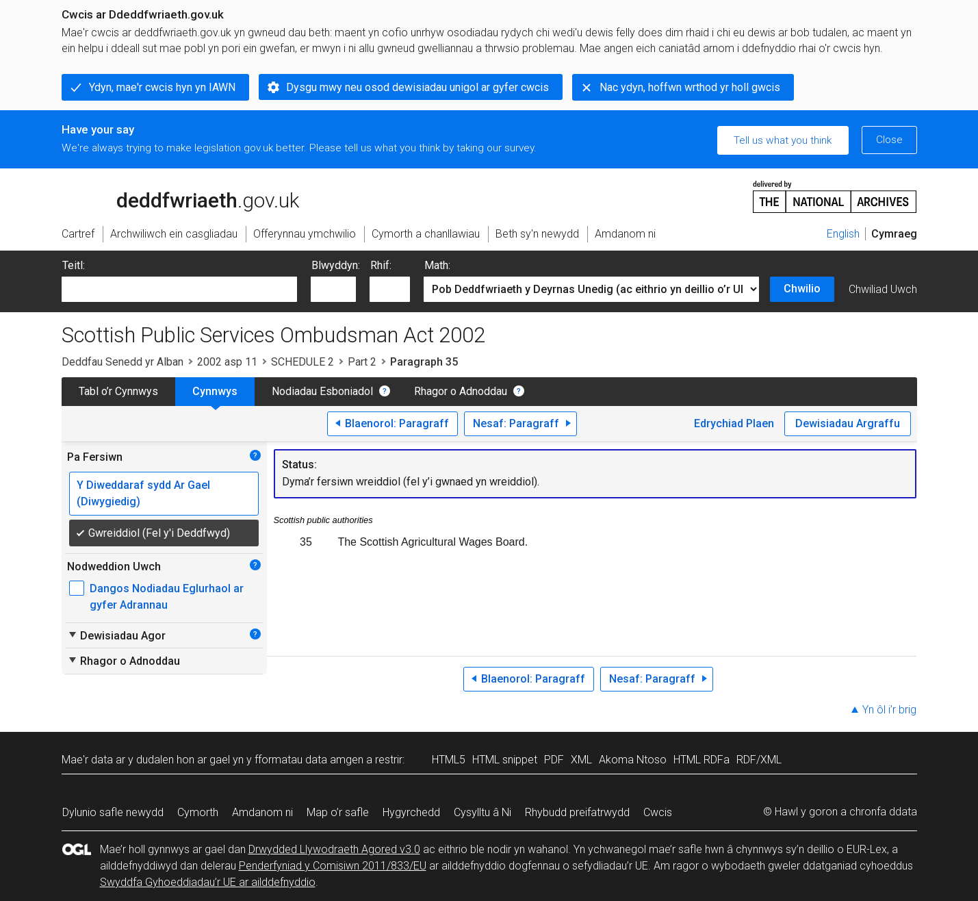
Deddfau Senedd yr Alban (122, 361)
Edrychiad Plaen (734, 423)
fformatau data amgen (309, 759)
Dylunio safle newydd (113, 812)
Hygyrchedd (411, 812)
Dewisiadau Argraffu (847, 423)
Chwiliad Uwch (883, 289)
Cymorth (197, 812)
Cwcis (657, 812)
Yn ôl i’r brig (889, 709)
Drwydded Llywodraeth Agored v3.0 (334, 849)
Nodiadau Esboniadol (322, 391)
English (843, 233)
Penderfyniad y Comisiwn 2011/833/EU (332, 865)
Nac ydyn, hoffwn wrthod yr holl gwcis (690, 87)
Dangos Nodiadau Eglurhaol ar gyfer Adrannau (167, 596)
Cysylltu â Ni (482, 812)
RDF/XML (759, 759)
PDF (554, 759)
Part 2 (362, 361)
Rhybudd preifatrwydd (577, 812)
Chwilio (802, 288)
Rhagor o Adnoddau (460, 391)
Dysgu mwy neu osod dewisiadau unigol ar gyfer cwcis (417, 87)
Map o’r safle (338, 812)
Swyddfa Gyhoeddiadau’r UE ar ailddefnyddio (208, 882)
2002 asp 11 (227, 361)
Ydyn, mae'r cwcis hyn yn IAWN (162, 87)
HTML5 (448, 759)
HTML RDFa (701, 759)
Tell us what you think (783, 140)
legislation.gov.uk (170, 196)
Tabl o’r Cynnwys (118, 391)
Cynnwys (214, 391)
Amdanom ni (262, 812)
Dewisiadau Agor (116, 635)
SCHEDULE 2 (302, 361)
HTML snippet (504, 759)
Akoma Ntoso (633, 759)
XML (581, 759)
